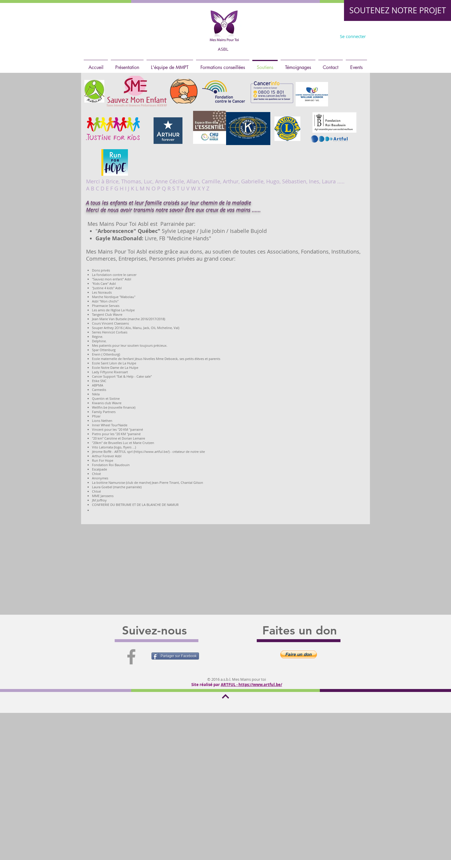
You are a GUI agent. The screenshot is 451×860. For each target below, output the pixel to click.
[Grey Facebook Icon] (131, 657)
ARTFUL (228, 684)
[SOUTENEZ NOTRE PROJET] (397, 10)
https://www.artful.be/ (260, 684)
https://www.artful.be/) (151, 451)
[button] (298, 654)
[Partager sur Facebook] (175, 656)
